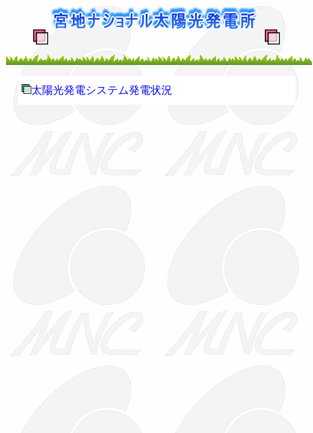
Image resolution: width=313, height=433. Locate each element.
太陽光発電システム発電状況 (101, 90)
